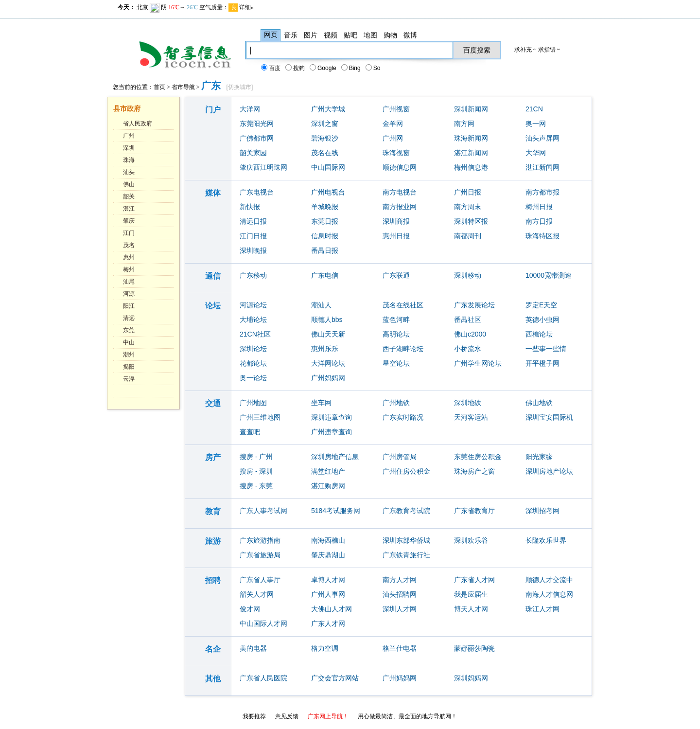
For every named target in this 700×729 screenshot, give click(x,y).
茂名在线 (324, 153)
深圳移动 (467, 275)
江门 (129, 233)
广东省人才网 (474, 580)
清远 (129, 318)
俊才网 (250, 609)
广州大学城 (328, 109)
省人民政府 (137, 123)
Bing (351, 68)
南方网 (464, 123)
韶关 (129, 196)
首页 (159, 87)
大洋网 (250, 109)
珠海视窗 (396, 153)
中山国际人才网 (263, 623)
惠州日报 (396, 236)
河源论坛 (253, 305)
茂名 (129, 245)
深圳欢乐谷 (471, 540)
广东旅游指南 (260, 540)
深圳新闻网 (471, 109)
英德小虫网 (542, 319)
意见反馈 (286, 716)
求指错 (547, 49)
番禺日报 (324, 250)
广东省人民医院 (263, 678)
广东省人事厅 (260, 580)
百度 (271, 68)
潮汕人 (321, 305)
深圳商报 (396, 221)
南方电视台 (400, 192)
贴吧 (350, 35)
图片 (310, 35)
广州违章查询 (331, 432)
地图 (370, 35)
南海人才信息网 (549, 594)
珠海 (129, 160)
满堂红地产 (328, 471)
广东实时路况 (403, 417)
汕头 (129, 172)
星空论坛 (396, 363)
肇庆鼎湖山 (328, 555)
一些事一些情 (545, 349)
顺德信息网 (400, 167)
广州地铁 (396, 403)
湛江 (129, 208)
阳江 (129, 305)
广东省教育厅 (474, 511)
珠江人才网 (542, 609)
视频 (330, 35)
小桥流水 (467, 349)
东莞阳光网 (257, 123)
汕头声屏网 (542, 138)
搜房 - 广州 (256, 457)
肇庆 (129, 220)
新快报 (250, 207)
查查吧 (250, 432)
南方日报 (539, 221)
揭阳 (129, 366)
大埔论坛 (253, 319)
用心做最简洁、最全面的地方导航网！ (407, 716)
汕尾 (129, 281)
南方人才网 (400, 580)
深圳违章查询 (331, 417)
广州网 (393, 138)
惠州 (129, 257)
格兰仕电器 (400, 648)
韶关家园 (253, 153)
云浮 (129, 378)
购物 (390, 35)
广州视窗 (396, 109)
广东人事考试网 (263, 511)
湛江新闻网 (471, 153)
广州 (129, 135)
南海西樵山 (328, 540)
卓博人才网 (328, 580)
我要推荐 (254, 716)
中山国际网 (328, 167)
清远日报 (253, 221)
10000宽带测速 (548, 275)
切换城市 (239, 87)
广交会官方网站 (335, 678)
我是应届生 (471, 594)
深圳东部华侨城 (406, 540)
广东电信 (324, 275)
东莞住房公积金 (478, 457)
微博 (410, 35)
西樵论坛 (539, 334)
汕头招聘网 (400, 594)
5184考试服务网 (335, 511)
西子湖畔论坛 (403, 349)
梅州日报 (539, 207)
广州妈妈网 (328, 378)
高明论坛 (396, 334)
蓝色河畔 (396, 319)
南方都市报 (542, 192)
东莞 (129, 330)
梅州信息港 (471, 167)
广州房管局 (400, 457)
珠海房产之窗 (474, 471)
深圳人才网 (400, 609)
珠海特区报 (542, 236)
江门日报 (253, 236)
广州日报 (467, 192)
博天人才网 (471, 609)
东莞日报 (324, 221)
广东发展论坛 (474, 305)
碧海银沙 (324, 138)
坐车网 (321, 403)
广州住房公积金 (406, 471)
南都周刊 (467, 236)
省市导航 (183, 87)
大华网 (535, 153)
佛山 (129, 184)
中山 (129, 342)
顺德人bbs (327, 319)
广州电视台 (328, 192)
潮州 (129, 354)
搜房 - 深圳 (256, 471)
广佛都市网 (257, 138)
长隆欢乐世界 (545, 540)
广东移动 (253, 275)
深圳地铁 (467, 403)
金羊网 (393, 123)
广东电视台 (257, 192)
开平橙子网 (542, 363)
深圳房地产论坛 (549, 471)
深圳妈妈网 (471, 678)
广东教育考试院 (406, 511)
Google (323, 68)
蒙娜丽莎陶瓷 (474, 648)
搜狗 (295, 68)
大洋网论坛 (328, 363)
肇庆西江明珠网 (263, 167)
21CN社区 (255, 334)
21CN (534, 109)
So (374, 68)
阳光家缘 (539, 457)
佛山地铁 (539, 403)
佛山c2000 (470, 334)
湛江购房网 (328, 486)
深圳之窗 (324, 123)
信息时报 (324, 236)
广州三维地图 (260, 417)
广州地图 (253, 403)
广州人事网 (328, 594)
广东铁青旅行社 (406, 555)
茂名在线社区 (403, 305)
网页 (271, 34)
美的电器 (253, 648)
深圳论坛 (253, 349)
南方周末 (467, 207)
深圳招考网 (542, 511)
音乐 (291, 35)
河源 (129, 293)
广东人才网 (328, 623)
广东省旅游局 (260, 555)
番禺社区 (467, 319)
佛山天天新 (328, 334)
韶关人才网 (257, 594)
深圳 (129, 147)
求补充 (523, 49)
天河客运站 (471, 417)
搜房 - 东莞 (256, 486)
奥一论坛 (253, 378)
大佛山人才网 (331, 609)
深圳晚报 (253, 250)
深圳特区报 (471, 221)
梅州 (129, 269)
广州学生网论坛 (478, 363)
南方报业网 (400, 207)
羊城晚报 (324, 207)
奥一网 (535, 123)
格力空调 (324, 648)
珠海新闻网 (471, 138)
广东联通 (396, 275)
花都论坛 (253, 363)
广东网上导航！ (328, 716)
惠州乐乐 (324, 349)
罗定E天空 (541, 305)
